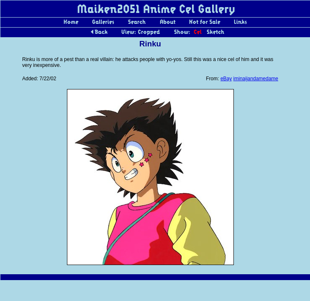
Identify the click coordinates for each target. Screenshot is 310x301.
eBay (226, 79)
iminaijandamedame (255, 79)
